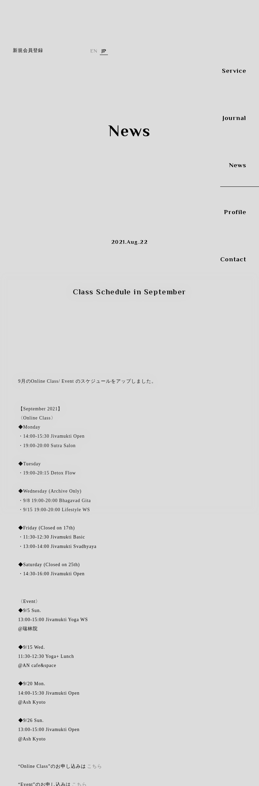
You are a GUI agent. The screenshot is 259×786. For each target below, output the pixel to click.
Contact (233, 254)
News (237, 160)
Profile (235, 207)
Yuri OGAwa (46, 107)
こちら (94, 766)
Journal (234, 112)
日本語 (104, 51)
